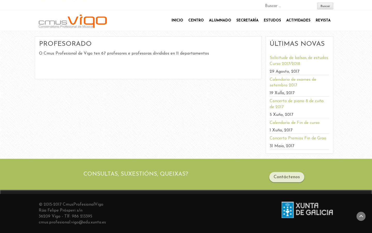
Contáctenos (287, 178)
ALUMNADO (220, 20)
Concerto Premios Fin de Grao (298, 138)
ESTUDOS (272, 20)
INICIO (177, 20)
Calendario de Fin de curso (295, 123)
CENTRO (196, 20)
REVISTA (323, 20)
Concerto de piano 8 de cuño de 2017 (297, 104)
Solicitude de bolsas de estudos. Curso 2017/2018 (299, 61)
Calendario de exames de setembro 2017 (293, 83)
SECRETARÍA (247, 20)
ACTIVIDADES (298, 20)
